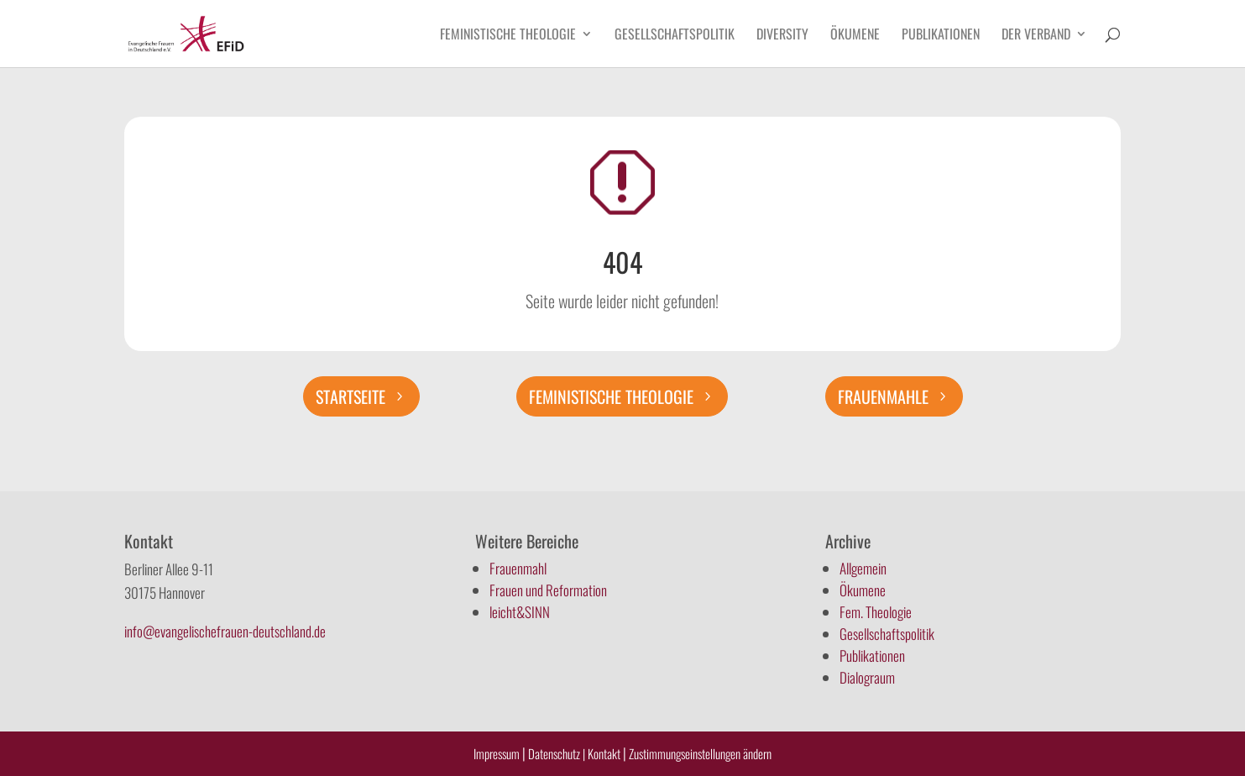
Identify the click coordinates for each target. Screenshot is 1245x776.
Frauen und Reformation (548, 589)
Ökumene (855, 36)
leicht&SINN (519, 611)
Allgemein (863, 568)
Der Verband (1036, 36)
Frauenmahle (883, 396)
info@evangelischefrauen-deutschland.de (225, 631)
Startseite (350, 396)
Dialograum (867, 677)
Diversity (782, 36)
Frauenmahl (518, 568)
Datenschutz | (556, 753)
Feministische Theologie (508, 36)
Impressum (496, 753)
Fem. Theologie (876, 611)
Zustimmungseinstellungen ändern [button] (700, 753)
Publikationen (941, 36)
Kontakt (605, 753)
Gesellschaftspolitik (675, 36)
